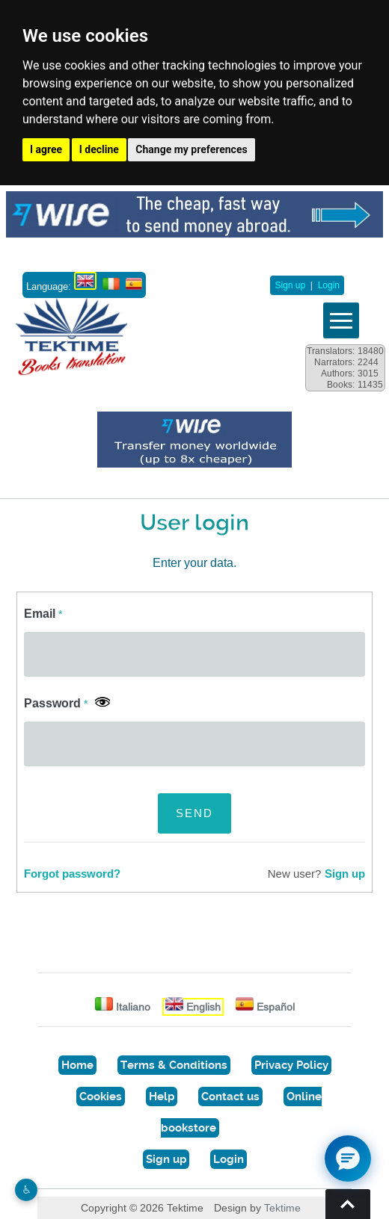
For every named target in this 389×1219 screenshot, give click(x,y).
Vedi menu (341, 320)
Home (77, 1065)
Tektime (282, 1208)
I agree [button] (46, 149)
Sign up (290, 285)
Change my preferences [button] (191, 149)
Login (329, 285)
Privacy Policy (291, 1065)
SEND (194, 813)
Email (43, 614)
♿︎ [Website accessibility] (26, 1189)
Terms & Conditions (173, 1065)
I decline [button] (99, 149)
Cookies (100, 1096)
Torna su (347, 1204)
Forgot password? (72, 874)
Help (161, 1096)
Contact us (230, 1096)
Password (56, 703)
